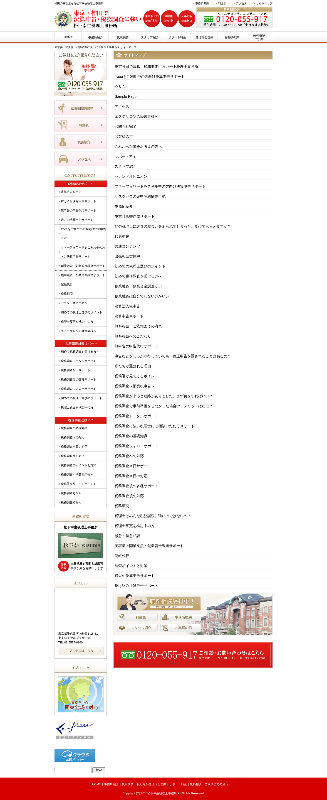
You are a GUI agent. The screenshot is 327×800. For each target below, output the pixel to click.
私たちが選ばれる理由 (133, 366)
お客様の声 (231, 37)
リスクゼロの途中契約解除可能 (140, 196)
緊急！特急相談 (127, 536)
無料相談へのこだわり (133, 336)
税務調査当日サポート (133, 466)
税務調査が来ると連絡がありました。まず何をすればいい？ (164, 396)
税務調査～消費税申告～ (135, 386)
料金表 (222, 3)
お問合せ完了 (125, 126)
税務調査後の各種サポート (136, 486)
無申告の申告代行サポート (136, 346)
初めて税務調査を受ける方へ (138, 276)
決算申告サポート (129, 316)
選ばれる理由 (204, 37)
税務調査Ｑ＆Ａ (71, 493)
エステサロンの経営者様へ (136, 116)
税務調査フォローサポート (136, 446)
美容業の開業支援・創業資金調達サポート (149, 546)
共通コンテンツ (127, 246)
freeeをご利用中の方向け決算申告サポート (150, 77)
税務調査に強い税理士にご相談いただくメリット (155, 426)
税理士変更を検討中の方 (135, 526)
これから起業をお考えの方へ (138, 146)
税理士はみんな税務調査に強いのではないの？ (153, 516)
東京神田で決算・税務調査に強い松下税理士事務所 (156, 67)
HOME (68, 37)
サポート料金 (177, 37)
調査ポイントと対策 (131, 566)
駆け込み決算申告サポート (136, 586)
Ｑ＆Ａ (120, 86)
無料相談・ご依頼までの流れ (138, 326)
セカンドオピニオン (131, 176)
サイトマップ (264, 3)
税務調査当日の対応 (131, 476)
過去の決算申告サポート (135, 576)
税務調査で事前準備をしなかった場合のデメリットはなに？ (164, 406)
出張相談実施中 (127, 256)
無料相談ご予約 (259, 37)
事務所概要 (202, 3)
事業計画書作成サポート (135, 216)
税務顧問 (122, 506)
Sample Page (125, 96)
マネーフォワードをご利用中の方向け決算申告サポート (160, 186)
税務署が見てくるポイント (136, 376)
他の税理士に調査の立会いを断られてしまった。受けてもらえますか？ (173, 226)
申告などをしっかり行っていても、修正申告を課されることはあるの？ (173, 356)
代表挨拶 (123, 37)
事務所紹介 (95, 37)
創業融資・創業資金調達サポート (142, 286)
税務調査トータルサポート (136, 416)
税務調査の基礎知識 (131, 436)
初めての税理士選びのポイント (140, 266)
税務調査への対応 (129, 456)
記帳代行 (122, 556)
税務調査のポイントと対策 (78, 465)
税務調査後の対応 (129, 496)
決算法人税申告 (127, 306)
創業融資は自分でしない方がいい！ (144, 296)
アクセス (241, 3)
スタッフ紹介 (150, 37)
